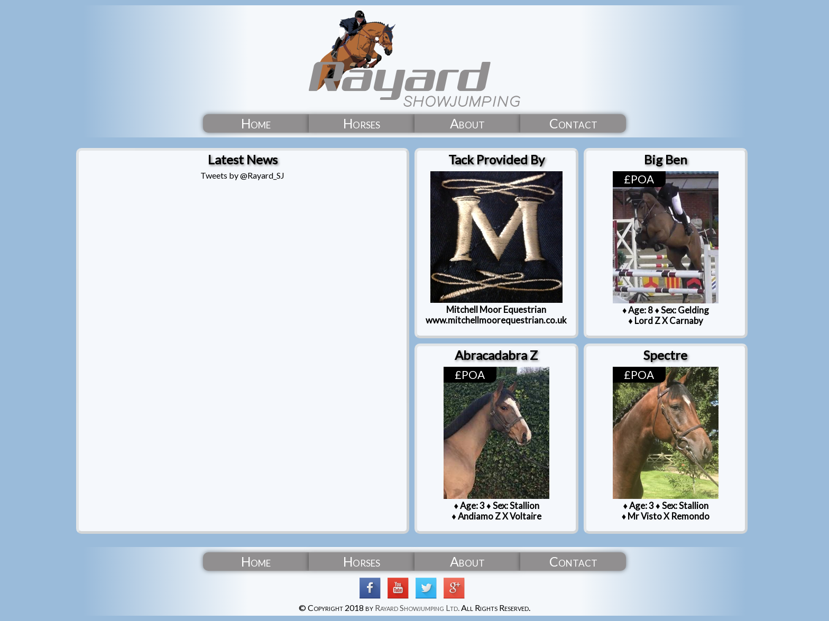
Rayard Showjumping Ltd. (417, 608)
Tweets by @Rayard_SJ (242, 175)
